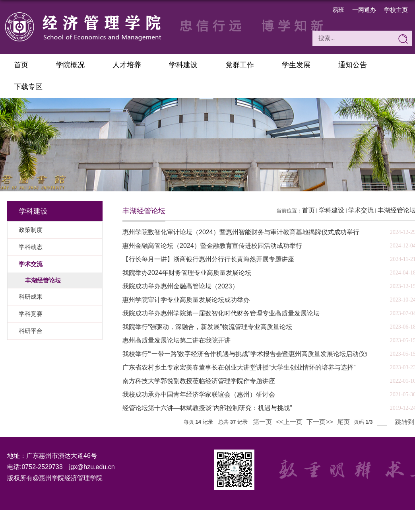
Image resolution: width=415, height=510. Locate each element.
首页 (21, 65)
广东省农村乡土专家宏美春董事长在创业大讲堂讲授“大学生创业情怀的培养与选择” (239, 367)
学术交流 (361, 210)
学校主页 (396, 9)
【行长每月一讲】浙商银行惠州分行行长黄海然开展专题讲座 (208, 259)
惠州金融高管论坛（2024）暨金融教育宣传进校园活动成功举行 (212, 245)
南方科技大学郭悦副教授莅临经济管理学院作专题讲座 (198, 381)
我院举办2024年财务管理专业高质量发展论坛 (186, 272)
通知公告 (352, 65)
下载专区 (28, 87)
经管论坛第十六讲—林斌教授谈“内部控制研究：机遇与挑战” (207, 408)
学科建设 (183, 65)
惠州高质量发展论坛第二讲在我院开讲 (176, 340)
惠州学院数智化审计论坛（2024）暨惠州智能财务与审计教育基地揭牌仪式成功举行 (240, 232)
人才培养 (126, 65)
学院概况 (70, 65)
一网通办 (364, 9)
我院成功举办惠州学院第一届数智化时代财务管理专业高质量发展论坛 (221, 313)
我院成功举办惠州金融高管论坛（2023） (180, 286)
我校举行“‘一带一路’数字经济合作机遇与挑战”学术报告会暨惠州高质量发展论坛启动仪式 (246, 353)
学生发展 (296, 65)
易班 (338, 9)
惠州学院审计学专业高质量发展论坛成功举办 (186, 299)
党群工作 (239, 65)
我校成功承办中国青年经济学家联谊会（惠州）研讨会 (198, 394)
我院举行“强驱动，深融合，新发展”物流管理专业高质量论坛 (207, 326)
